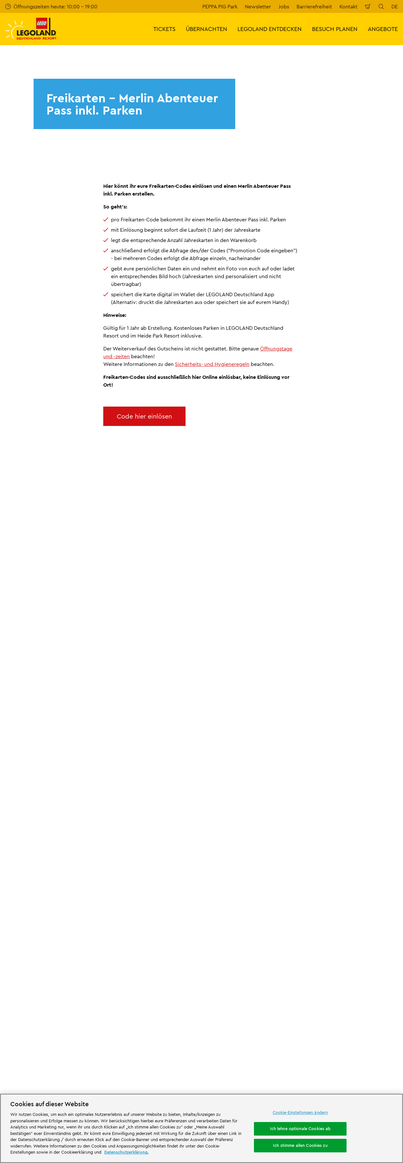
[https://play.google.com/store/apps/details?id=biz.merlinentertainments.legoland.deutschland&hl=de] (330, 958)
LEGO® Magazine (25, 885)
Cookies (216, 904)
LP (27, 785)
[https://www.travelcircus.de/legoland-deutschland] (166, 968)
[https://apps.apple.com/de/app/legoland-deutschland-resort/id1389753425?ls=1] (376, 958)
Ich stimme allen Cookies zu (300, 1145)
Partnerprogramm (26, 874)
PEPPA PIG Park (219, 6)
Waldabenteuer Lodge (113, 1060)
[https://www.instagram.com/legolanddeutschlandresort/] (343, 1039)
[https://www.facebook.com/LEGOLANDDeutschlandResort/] (326, 1039)
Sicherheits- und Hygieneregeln (212, 364)
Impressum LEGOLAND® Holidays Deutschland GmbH (246, 862)
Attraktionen (16, 1039)
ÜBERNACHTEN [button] (206, 29)
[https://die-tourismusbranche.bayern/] (29, 1003)
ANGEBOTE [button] (383, 29)
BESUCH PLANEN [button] (335, 29)
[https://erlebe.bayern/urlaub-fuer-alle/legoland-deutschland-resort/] (101, 968)
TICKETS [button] (164, 29)
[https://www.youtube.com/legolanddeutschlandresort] (359, 1039)
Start (10, 785)
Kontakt (348, 6)
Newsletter (258, 6)
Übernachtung (239, 1055)
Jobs (283, 6)
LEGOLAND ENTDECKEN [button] (269, 29)
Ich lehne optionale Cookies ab (300, 1128)
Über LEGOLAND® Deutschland (41, 819)
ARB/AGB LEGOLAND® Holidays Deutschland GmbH (245, 879)
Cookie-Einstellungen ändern (300, 1112)
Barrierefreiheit (314, 6)
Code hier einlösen (144, 416)
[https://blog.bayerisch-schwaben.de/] (201, 968)
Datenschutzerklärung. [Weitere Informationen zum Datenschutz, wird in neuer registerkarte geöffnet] (126, 1152)
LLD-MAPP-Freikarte (57, 785)
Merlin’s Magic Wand (29, 863)
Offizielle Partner (24, 852)
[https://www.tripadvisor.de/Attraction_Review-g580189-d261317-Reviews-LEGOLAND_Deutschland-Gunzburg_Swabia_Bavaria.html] (375, 1039)
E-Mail (61, 642)
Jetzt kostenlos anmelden (151, 676)
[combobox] (202, 733)
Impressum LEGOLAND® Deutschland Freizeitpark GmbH (250, 822)
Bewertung (119, 830)
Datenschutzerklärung (232, 893)
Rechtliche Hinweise (231, 915)
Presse (12, 841)
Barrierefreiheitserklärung (237, 926)
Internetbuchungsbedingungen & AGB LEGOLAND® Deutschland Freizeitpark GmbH (252, 842)
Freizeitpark (161, 1039)
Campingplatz (61, 1066)
